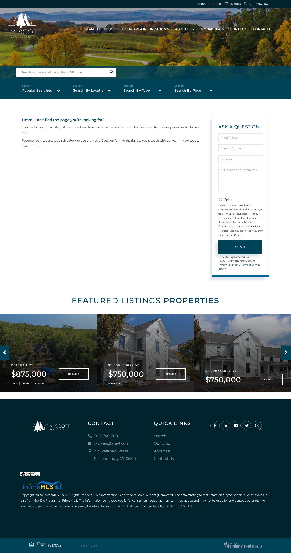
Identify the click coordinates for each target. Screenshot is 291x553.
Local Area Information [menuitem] (144, 29)
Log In (251, 4)
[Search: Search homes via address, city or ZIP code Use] (61, 72)
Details (73, 374)
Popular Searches (37, 90)
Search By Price (187, 90)
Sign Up (263, 4)
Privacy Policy (233, 235)
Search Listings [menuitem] (99, 29)
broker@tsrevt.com (108, 443)
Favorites (233, 3)
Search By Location (89, 90)
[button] (111, 72)
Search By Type (137, 90)
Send (240, 247)
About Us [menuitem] (183, 29)
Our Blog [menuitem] (238, 29)
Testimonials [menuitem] (212, 29)
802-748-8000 (209, 3)
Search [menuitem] (160, 436)
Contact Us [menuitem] (263, 29)
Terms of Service (250, 265)
